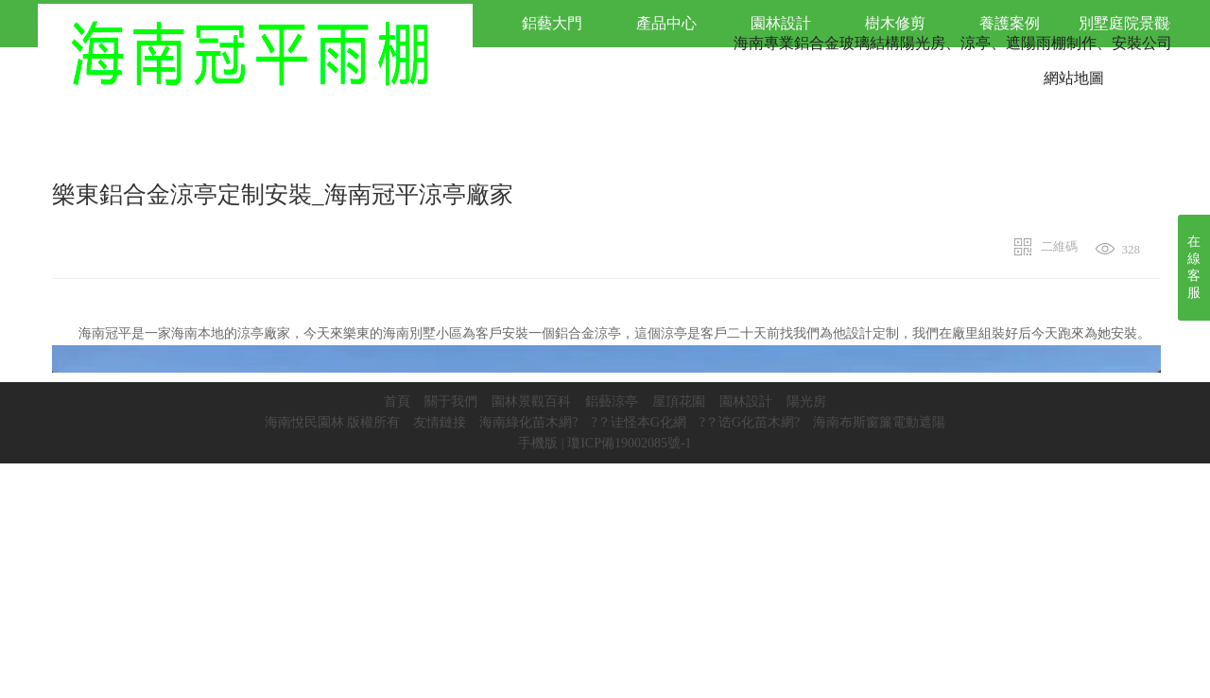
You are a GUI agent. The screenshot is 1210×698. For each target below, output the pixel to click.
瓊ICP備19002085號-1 (629, 443)
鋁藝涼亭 (611, 401)
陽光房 (806, 401)
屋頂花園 (678, 401)
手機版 (538, 443)
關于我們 (450, 401)
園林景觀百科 (531, 401)
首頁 (397, 401)
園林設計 (745, 401)
